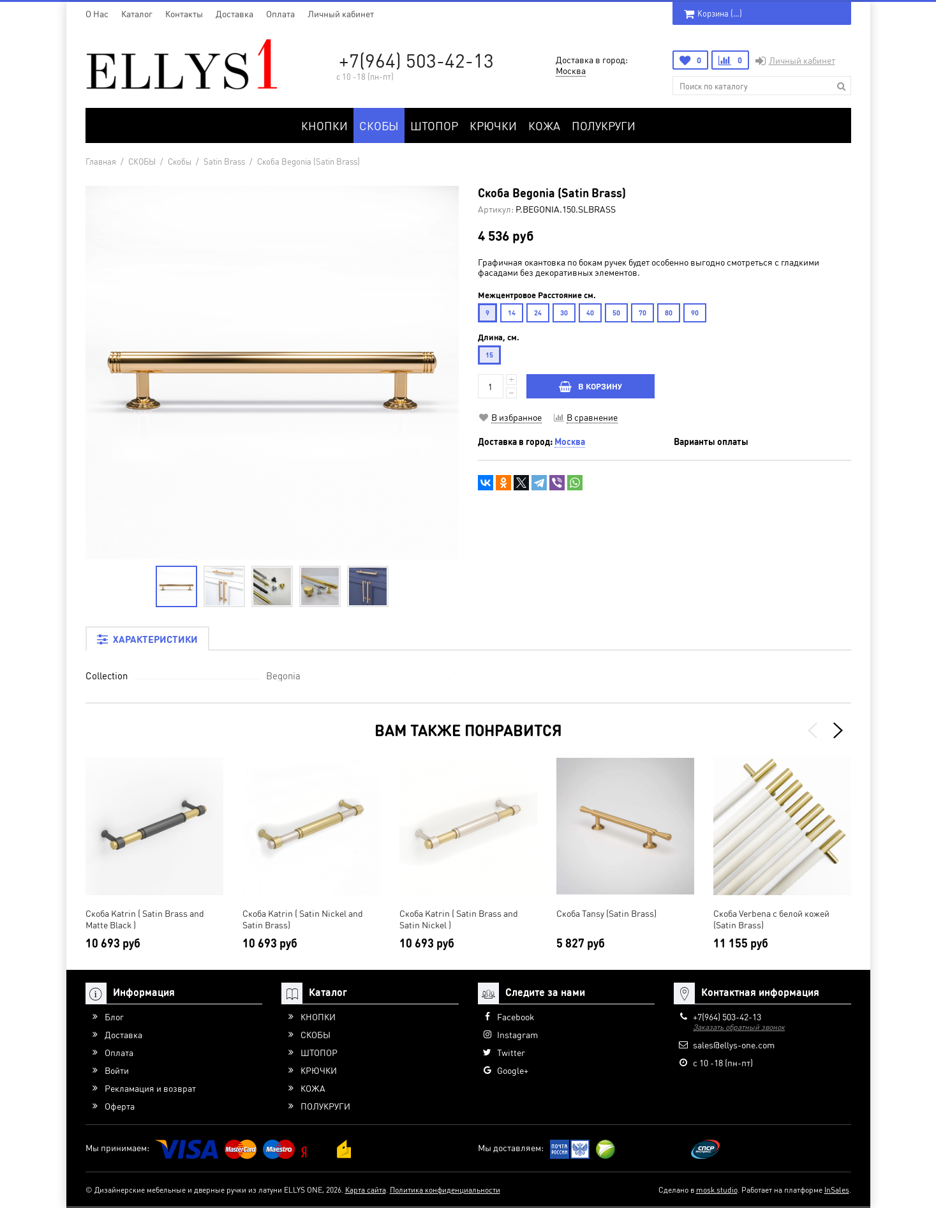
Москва (571, 70)
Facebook (515, 1016)
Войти (117, 1070)
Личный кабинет (341, 13)
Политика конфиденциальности (445, 1190)
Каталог (136, 13)
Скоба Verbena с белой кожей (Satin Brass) (771, 918)
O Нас (96, 13)
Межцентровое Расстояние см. (537, 295)
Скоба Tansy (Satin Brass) (606, 913)
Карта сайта (365, 1190)
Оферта (120, 1106)
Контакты (184, 13)
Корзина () (713, 13)
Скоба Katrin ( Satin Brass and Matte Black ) (144, 918)
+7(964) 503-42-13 (416, 60)
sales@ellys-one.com (734, 1044)
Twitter (511, 1052)
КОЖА (544, 125)
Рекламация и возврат (150, 1088)
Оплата (280, 13)
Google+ (512, 1070)
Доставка (234, 13)
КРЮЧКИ (493, 125)
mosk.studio (717, 1190)
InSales (836, 1190)
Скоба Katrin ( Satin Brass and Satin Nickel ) (458, 918)
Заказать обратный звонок (739, 1027)
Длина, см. (498, 337)
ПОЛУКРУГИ (603, 125)
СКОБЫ (379, 125)
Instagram (517, 1034)
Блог (114, 1016)
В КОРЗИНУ (590, 386)
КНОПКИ (324, 125)
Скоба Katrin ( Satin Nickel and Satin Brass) (302, 918)
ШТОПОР (434, 125)
